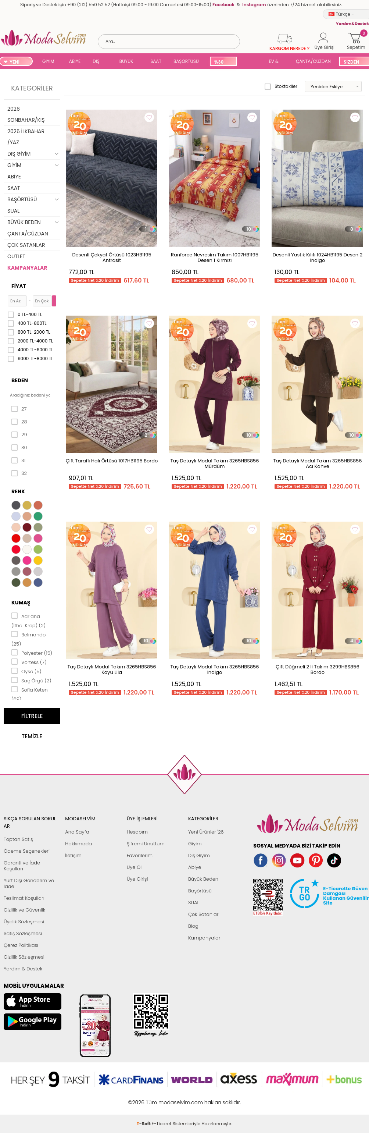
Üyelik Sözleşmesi (24, 921)
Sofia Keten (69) (29, 694)
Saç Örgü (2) (31, 680)
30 (19, 447)
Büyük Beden (203, 879)
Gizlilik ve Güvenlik (24, 909)
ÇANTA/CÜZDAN (313, 61)
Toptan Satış (18, 839)
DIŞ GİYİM (99, 62)
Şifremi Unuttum (146, 843)
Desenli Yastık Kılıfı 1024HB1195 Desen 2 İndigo (317, 257)
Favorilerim (140, 855)
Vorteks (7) (29, 662)
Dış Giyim (199, 855)
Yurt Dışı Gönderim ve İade (29, 883)
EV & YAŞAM (276, 62)
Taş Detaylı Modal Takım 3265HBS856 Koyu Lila (111, 669)
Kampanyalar (204, 937)
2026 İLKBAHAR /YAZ (25, 137)
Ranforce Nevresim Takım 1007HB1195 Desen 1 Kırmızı (214, 257)
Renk (18, 491)
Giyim (195, 843)
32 (19, 473)
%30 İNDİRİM (223, 62)
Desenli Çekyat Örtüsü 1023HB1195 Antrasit (111, 257)
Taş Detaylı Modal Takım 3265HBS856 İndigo (214, 669)
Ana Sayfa (77, 831)
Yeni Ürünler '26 (206, 831)
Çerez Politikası (21, 945)
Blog (193, 926)
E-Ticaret (162, 1098)
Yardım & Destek (23, 968)
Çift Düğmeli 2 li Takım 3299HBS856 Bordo (317, 669)
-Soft (144, 1098)
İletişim (73, 855)
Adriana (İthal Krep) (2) (28, 620)
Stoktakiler (281, 86)
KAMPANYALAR (27, 267)
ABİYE (75, 61)
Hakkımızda (78, 843)
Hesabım (137, 831)
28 (19, 422)
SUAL (251, 62)
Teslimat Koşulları (24, 898)
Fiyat (18, 286)
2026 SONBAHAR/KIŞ (25, 114)
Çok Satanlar (203, 914)
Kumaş (20, 602)
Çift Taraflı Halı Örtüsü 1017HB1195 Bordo (112, 460)
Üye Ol (134, 867)
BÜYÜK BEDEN (126, 62)
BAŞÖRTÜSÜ (186, 61)
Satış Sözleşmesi (23, 933)
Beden (19, 380)
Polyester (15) (31, 653)
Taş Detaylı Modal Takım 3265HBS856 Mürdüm (214, 463)
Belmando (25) (28, 638)
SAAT (155, 61)
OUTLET (16, 256)
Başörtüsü (200, 890)
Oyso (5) (26, 671)
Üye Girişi (137, 879)
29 (19, 434)
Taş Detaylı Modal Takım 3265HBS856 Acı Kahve (317, 463)
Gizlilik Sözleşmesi (24, 956)
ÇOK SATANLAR (26, 245)
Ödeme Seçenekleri (27, 851)
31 (18, 460)
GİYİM (48, 61)
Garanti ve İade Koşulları (22, 865)
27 (18, 409)
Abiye (194, 867)
